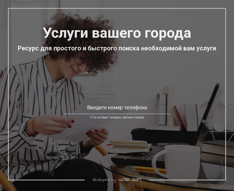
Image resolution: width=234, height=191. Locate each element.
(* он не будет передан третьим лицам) (117, 117)
